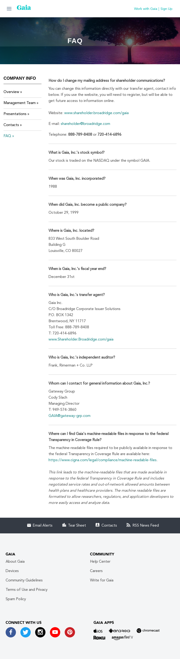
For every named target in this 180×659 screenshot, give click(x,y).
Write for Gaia (101, 580)
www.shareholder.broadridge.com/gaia (96, 113)
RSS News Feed (145, 526)
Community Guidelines (24, 580)
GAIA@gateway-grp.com (69, 416)
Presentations (15, 114)
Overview (11, 92)
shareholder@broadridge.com (85, 124)
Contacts (11, 125)
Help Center (100, 562)
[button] (9, 8)
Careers (96, 571)
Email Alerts (42, 526)
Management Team (20, 103)
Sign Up (166, 9)
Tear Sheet (77, 526)
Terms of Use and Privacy (27, 590)
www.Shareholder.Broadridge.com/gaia (81, 339)
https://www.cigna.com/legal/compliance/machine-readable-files (103, 460)
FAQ (7, 136)
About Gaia (15, 562)
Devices (12, 571)
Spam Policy (16, 599)
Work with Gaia (145, 9)
